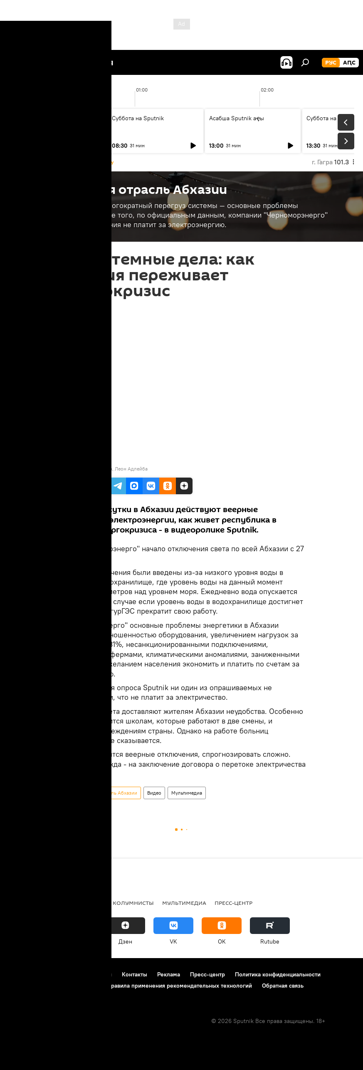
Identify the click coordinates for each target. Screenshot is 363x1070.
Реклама (168, 974)
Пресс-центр (233, 903)
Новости (23, 903)
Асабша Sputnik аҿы (42, 118)
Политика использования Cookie (53, 985)
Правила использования (79, 974)
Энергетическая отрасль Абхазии (99, 793)
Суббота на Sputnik (138, 118)
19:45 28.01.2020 (79, 309)
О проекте (23, 974)
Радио (94, 903)
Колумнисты (133, 903)
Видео (154, 793)
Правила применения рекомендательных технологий (179, 985)
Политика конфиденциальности (278, 974)
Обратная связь (283, 985)
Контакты (134, 974)
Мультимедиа (186, 793)
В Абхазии (60, 903)
